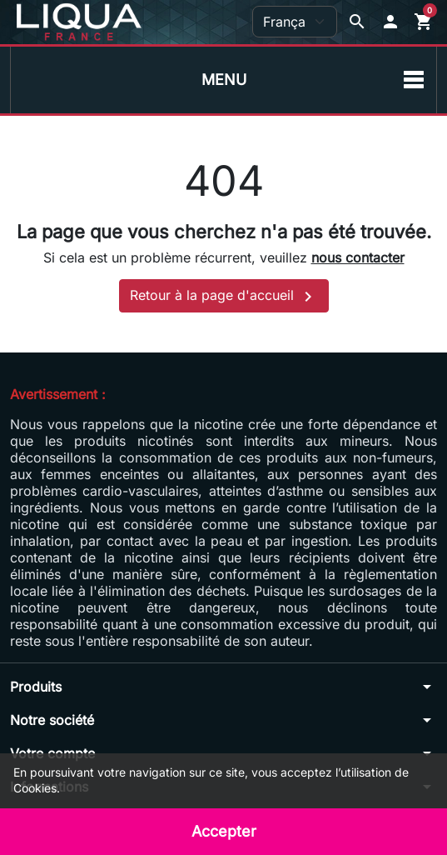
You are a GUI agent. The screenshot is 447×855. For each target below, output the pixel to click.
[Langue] (294, 22)
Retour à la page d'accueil (224, 297)
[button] (390, 22)
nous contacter (358, 257)
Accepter (223, 831)
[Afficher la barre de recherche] (357, 22)
